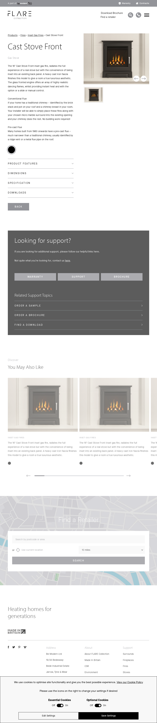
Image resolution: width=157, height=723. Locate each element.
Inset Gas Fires (35, 35)
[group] (116, 58)
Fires (23, 35)
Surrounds (128, 654)
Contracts (142, 3)
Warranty (125, 3)
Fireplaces (128, 660)
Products (12, 35)
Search (78, 564)
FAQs (125, 678)
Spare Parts (129, 690)
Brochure (122, 276)
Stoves (126, 672)
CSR (87, 666)
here (67, 260)
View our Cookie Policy (130, 707)
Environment (91, 672)
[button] (136, 79)
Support (78, 276)
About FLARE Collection (97, 654)
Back (18, 206)
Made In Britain (92, 660)
